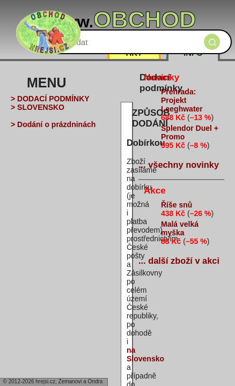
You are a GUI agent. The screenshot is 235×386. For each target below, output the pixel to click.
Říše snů (176, 205)
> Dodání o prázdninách (53, 124)
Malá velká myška (180, 228)
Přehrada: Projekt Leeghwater (182, 100)
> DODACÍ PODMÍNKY (50, 98)
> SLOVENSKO (37, 107)
